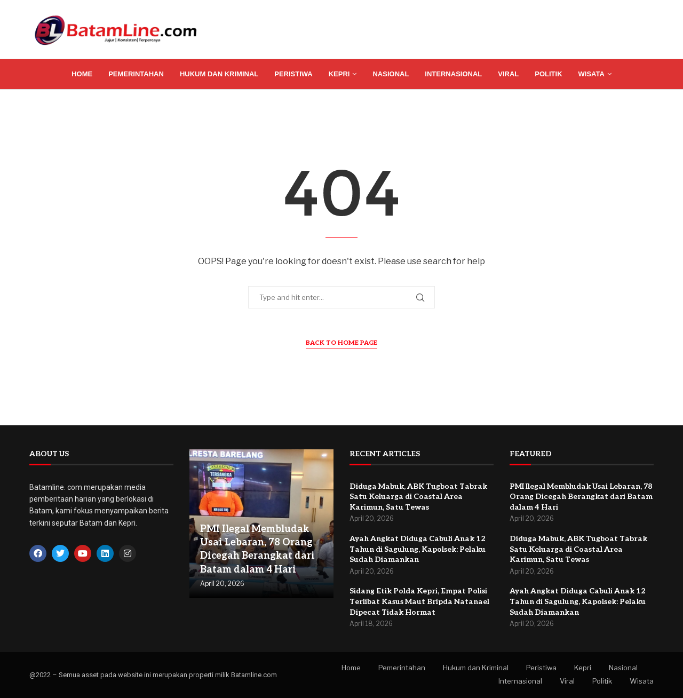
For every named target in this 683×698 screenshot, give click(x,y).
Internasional (453, 74)
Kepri (339, 74)
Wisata (591, 74)
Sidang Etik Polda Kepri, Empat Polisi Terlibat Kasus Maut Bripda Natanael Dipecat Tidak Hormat (419, 601)
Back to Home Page (341, 343)
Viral (508, 74)
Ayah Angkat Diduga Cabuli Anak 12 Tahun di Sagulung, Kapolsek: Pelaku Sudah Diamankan (418, 549)
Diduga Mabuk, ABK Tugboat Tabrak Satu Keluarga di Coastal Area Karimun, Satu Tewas (418, 497)
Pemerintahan (136, 74)
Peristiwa (293, 74)
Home (82, 74)
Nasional (390, 74)
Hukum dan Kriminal (219, 74)
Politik (548, 74)
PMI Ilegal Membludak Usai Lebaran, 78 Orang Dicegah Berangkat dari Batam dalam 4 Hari (581, 497)
